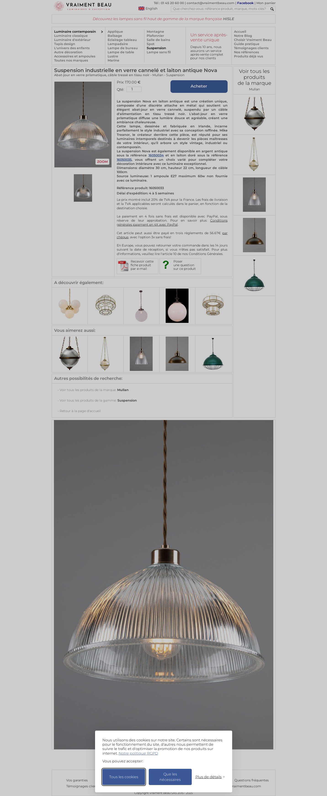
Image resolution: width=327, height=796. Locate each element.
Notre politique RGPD (138, 753)
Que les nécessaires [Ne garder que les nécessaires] (170, 777)
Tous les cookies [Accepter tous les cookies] (123, 777)
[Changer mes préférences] (208, 777)
